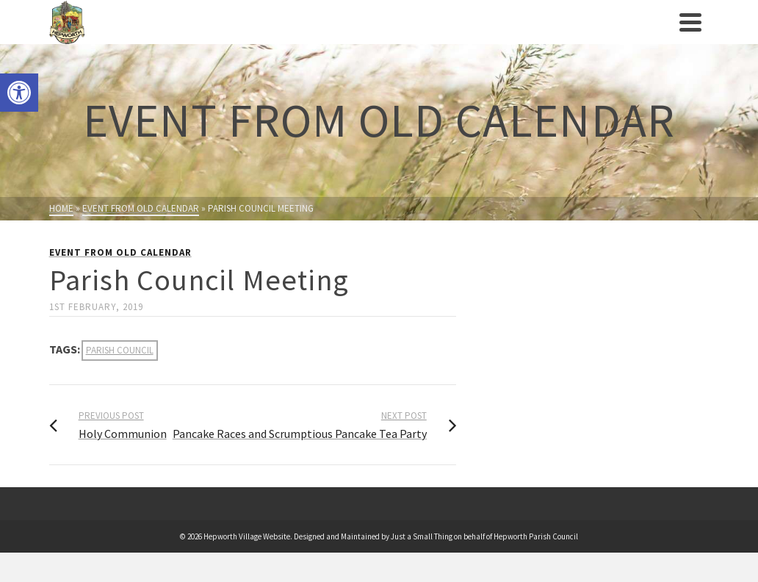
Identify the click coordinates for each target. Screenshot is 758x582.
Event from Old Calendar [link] (120, 252)
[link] (19, 92)
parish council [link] (120, 350)
